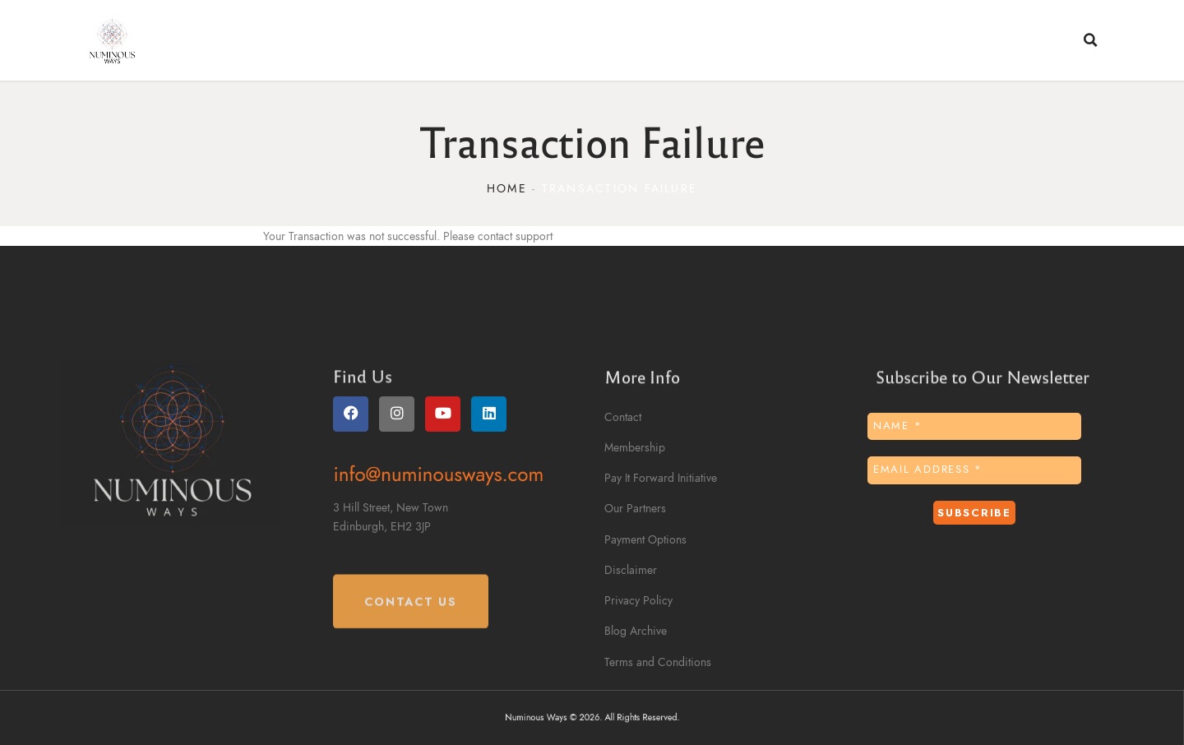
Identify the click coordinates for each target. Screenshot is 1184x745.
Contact (622, 417)
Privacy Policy (638, 600)
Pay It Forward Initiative (660, 478)
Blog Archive (635, 631)
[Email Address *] (974, 470)
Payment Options (645, 540)
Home (507, 189)
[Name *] (974, 427)
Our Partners (635, 508)
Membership (634, 448)
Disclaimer (630, 570)
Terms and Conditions (657, 662)
